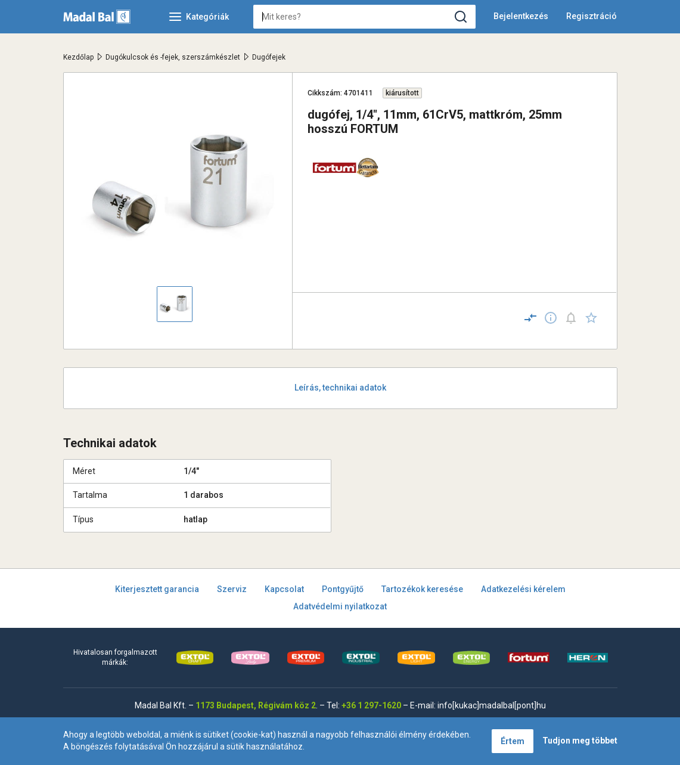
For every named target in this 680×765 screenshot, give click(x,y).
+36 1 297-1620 (371, 705)
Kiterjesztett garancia (157, 589)
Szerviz (232, 589)
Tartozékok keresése (422, 589)
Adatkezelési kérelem (523, 589)
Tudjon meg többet (579, 740)
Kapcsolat (284, 589)
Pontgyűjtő (343, 589)
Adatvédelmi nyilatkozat (340, 606)
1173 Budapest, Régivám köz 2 (255, 705)
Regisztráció (591, 16)
